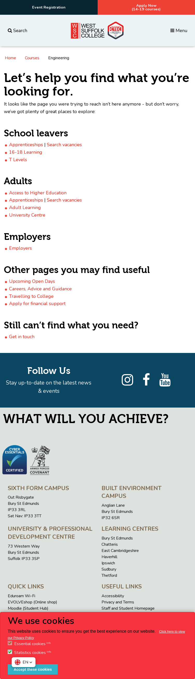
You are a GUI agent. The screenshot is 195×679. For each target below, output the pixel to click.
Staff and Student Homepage (128, 608)
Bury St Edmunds (117, 538)
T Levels (18, 160)
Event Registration (49, 7)
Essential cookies (30, 644)
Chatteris (110, 544)
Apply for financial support (37, 303)
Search (17, 30)
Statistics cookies (30, 653)
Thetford (109, 575)
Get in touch (21, 337)
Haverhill (109, 557)
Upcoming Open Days (32, 281)
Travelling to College (31, 296)
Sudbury (109, 569)
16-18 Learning (25, 152)
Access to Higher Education (38, 193)
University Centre (27, 215)
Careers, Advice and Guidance (40, 289)
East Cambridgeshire (120, 550)
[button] (23, 662)
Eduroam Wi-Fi (21, 596)
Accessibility (113, 596)
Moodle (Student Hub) (28, 608)
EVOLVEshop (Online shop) (32, 602)
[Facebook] (146, 380)
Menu (178, 30)
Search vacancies (64, 145)
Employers (20, 248)
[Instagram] (127, 380)
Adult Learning (25, 207)
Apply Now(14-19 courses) (146, 7)
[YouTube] (165, 380)
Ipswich (108, 563)
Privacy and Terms (118, 602)
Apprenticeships (26, 145)
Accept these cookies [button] (33, 669)
